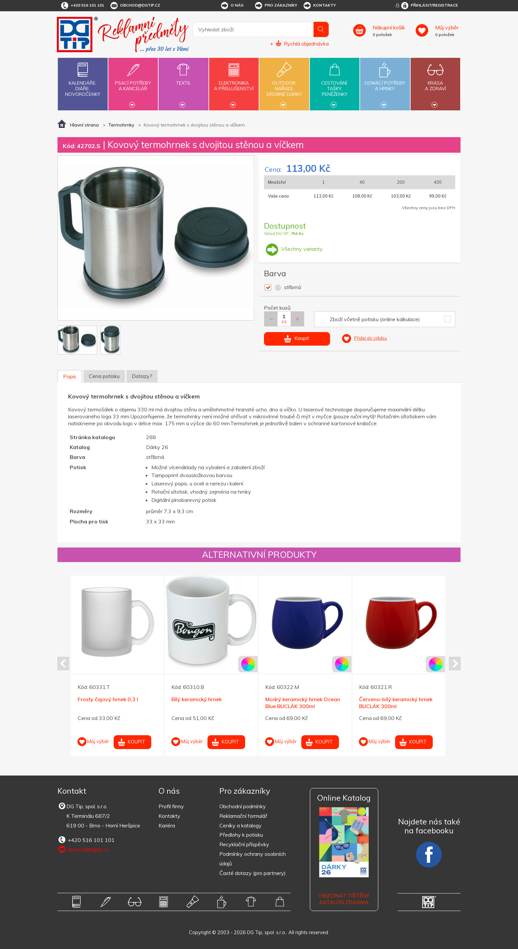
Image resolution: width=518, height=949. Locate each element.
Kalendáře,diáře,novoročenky (82, 78)
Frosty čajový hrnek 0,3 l (108, 699)
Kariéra (167, 825)
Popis (69, 376)
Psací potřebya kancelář (133, 82)
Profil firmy (171, 806)
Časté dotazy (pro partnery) (252, 873)
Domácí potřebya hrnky (384, 82)
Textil (183, 79)
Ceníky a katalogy (240, 825)
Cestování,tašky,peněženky (334, 83)
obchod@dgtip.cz (134, 5)
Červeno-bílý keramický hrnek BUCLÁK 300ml (395, 702)
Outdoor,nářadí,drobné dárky (284, 83)
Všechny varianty (293, 249)
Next (455, 663)
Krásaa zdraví (435, 82)
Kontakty (319, 5)
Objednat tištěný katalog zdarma (343, 899)
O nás (231, 5)
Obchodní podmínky (242, 806)
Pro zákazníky (275, 5)
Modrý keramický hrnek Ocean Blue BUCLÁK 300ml (302, 702)
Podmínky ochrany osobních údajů (252, 859)
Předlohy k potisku (241, 834)
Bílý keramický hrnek (196, 699)
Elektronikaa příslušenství (233, 82)
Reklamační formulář (243, 816)
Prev (63, 663)
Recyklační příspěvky (244, 844)
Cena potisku (104, 376)
